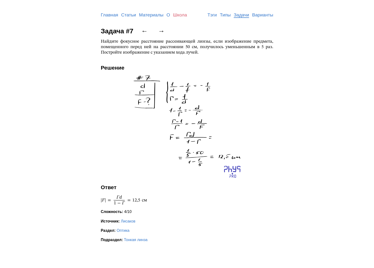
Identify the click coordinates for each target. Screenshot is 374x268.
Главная (109, 14)
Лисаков (128, 221)
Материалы (151, 14)
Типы (225, 14)
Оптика (123, 230)
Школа (180, 14)
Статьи (128, 14)
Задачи (241, 14)
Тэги (212, 14)
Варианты (262, 14)
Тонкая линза (136, 240)
